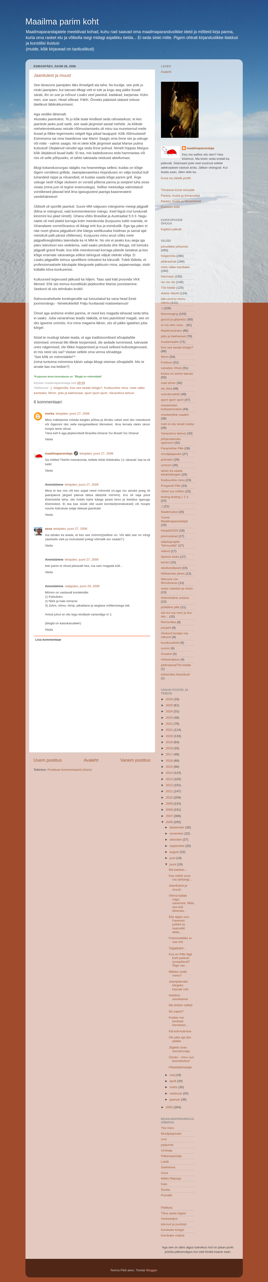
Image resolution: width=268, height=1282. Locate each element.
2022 (170, 723)
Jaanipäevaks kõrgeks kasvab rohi (178, 985)
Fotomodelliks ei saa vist (180, 940)
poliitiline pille (170, 607)
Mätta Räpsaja (171, 1178)
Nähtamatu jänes (173, 573)
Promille (166, 1195)
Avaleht (91, 760)
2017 (170, 754)
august (175, 852)
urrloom (166, 465)
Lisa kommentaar (48, 639)
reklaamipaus (170, 659)
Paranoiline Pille (172, 448)
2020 (170, 736)
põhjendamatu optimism (171, 440)
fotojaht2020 (169, 530)
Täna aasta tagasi (173, 1213)
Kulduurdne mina (116, 388)
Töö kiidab (168, 287)
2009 (170, 803)
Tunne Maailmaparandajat (174, 519)
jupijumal (167, 1145)
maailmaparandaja (59, 453)
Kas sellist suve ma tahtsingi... (180, 877)
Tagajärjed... (177, 948)
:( (162, 506)
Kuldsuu (166, 362)
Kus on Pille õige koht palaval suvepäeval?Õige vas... (180, 959)
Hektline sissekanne (178, 997)
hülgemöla (61, 388)
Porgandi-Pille (171, 485)
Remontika (168, 622)
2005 (170, 1107)
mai (173, 1075)
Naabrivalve (169, 512)
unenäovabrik (170, 394)
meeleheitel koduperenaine (171, 407)
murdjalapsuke (171, 454)
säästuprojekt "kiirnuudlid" (170, 543)
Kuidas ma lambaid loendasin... (178, 1021)
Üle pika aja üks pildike (180, 1039)
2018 (170, 748)
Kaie (164, 1184)
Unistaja (166, 1150)
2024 (170, 711)
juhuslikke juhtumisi (174, 246)
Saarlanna (168, 1167)
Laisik (165, 1161)
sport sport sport (95, 393)
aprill (173, 1081)
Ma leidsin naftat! (181, 1005)
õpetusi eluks (170, 556)
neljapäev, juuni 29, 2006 (82, 586)
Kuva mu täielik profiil (176, 178)
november (177, 833)
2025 (170, 705)
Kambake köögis (172, 1230)
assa (48, 528)
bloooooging (169, 314)
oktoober (176, 839)
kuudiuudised (170, 642)
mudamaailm (170, 342)
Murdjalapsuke (171, 1133)
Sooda (165, 1189)
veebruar (176, 1093)
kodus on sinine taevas (177, 373)
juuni (173, 864)
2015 (170, 766)
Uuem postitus (48, 760)
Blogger (151, 1270)
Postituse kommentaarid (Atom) (70, 769)
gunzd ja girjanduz (174, 319)
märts (174, 1087)
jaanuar (175, 1099)
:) (51, 388)
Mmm (52, 393)
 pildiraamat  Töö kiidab (176, 665)
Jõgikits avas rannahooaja (179, 1049)
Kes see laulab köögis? (86, 388)
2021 (170, 730)
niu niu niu (168, 282)
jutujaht (166, 627)
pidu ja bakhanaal (70, 393)
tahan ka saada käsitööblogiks (171, 472)
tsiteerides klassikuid (175, 674)
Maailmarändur (171, 330)
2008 (170, 809)
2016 (170, 760)
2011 (170, 791)
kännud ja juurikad (174, 1224)
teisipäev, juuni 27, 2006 (72, 413)
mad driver (168, 383)
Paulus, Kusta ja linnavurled (180, 195)
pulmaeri (167, 459)
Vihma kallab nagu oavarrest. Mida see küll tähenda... (181, 903)
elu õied (166, 388)
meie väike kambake (175, 267)
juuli (173, 858)
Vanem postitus (135, 760)
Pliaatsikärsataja (180, 1067)
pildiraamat (168, 261)
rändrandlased (171, 568)
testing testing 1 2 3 (174, 497)
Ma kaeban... (178, 869)
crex (164, 1139)
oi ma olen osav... (173, 325)
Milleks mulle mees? (178, 973)
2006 (170, 822)
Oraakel (166, 654)
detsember (178, 827)
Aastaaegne (169, 1218)
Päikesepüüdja (171, 1156)
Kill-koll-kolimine (180, 1031)
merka (49, 413)
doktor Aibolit (170, 293)
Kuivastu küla (170, 207)
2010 (170, 797)
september (178, 846)
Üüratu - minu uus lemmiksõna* (181, 1059)
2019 (170, 742)
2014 (170, 772)
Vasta (49, 439)
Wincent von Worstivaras (169, 581)
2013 (170, 779)
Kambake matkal (173, 1235)
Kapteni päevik (171, 229)
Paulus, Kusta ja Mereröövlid (181, 201)
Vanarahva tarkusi (121, 393)
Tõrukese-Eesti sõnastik (178, 190)
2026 (170, 699)
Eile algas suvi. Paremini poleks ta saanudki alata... (179, 924)
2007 (170, 816)
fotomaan (167, 276)
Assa (164, 1173)
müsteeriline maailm (175, 414)
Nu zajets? (176, 1011)
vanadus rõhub (171, 368)
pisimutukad (169, 536)
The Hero (167, 1128)
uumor (165, 648)
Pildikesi (167, 1207)
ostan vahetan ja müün (177, 588)
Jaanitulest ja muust (52, 75)
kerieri (165, 562)
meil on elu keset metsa (177, 424)
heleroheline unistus (175, 598)
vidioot (165, 551)
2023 (170, 717)
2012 (170, 785)
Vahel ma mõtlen (172, 491)
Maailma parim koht (62, 21)
